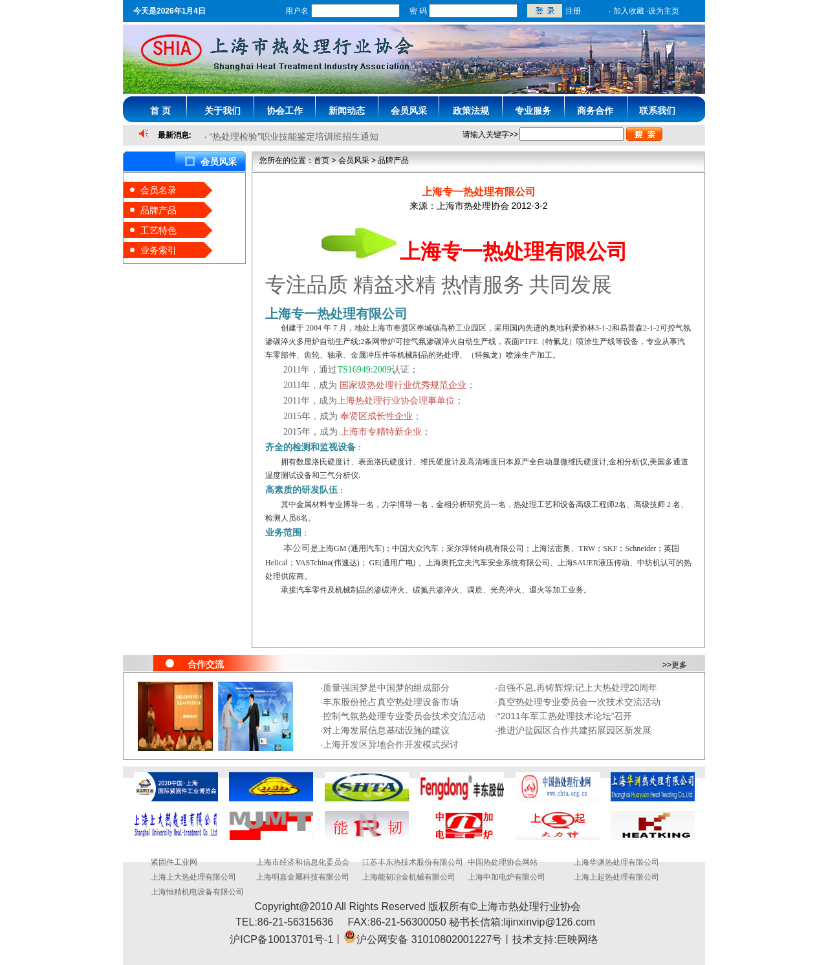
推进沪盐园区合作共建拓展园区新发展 (574, 730)
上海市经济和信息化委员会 (302, 862)
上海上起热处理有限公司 (616, 877)
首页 (321, 160)
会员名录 (158, 190)
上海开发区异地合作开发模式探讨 (391, 744)
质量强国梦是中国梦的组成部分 (386, 687)
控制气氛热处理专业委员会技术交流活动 (404, 716)
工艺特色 (158, 230)
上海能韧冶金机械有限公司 (408, 877)
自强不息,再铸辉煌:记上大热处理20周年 (577, 687)
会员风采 (409, 110)
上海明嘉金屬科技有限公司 (302, 877)
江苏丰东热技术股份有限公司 (412, 862)
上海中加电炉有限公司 (506, 877)
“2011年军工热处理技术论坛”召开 (564, 716)
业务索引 (158, 250)
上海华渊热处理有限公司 (616, 862)
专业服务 (533, 110)
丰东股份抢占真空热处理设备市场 (391, 702)
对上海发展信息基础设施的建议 (386, 730)
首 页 (160, 110)
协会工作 (285, 110)
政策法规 (471, 110)
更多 (679, 664)
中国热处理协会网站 (503, 862)
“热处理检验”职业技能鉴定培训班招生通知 (294, 136)
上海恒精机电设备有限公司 (197, 891)
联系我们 (657, 110)
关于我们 (222, 110)
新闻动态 (347, 110)
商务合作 (595, 110)
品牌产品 (158, 210)
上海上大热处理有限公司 (193, 877)
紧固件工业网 (174, 862)
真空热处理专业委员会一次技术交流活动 (578, 702)
